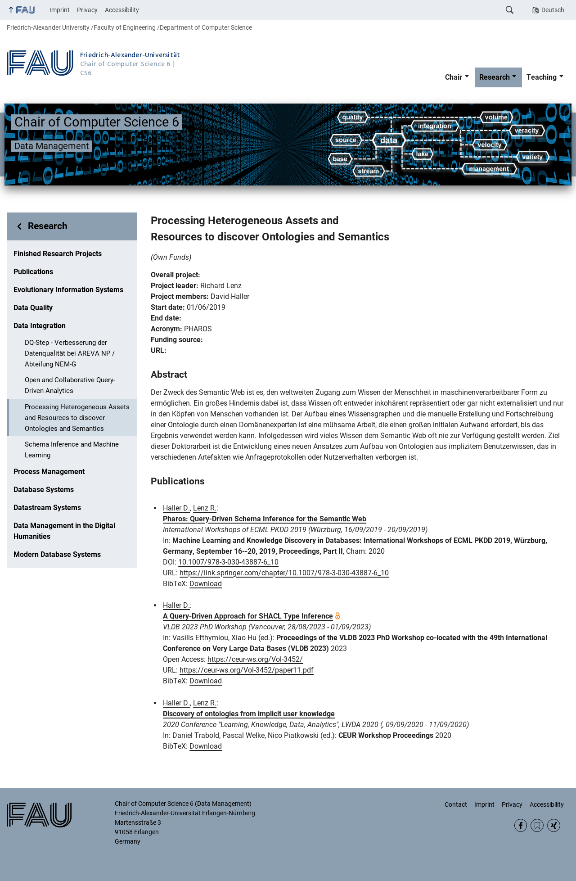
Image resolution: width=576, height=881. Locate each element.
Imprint (60, 10)
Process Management (49, 471)
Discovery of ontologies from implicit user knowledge (249, 713)
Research (494, 77)
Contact (456, 804)
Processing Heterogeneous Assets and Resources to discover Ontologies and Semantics (77, 418)
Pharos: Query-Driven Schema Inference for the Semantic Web (264, 519)
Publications (33, 271)
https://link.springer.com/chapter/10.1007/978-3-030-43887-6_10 (284, 573)
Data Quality (33, 307)
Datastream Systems (47, 507)
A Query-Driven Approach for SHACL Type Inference (248, 616)
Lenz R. (204, 508)
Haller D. (176, 508)
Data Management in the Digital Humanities (64, 531)
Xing (553, 825)
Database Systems (44, 489)
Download (205, 583)
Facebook (520, 825)
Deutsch (552, 10)
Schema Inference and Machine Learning (72, 449)
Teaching (541, 77)
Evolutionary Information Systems (68, 289)
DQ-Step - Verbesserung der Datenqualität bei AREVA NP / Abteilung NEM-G (70, 353)
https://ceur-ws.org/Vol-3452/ (255, 659)
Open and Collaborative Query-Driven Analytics (70, 385)
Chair (453, 77)
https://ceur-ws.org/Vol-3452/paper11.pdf (247, 670)
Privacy (87, 10)
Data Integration (40, 325)
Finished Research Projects (58, 253)
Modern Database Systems (57, 554)
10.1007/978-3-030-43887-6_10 (228, 562)
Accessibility (122, 10)
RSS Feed (537, 825)
